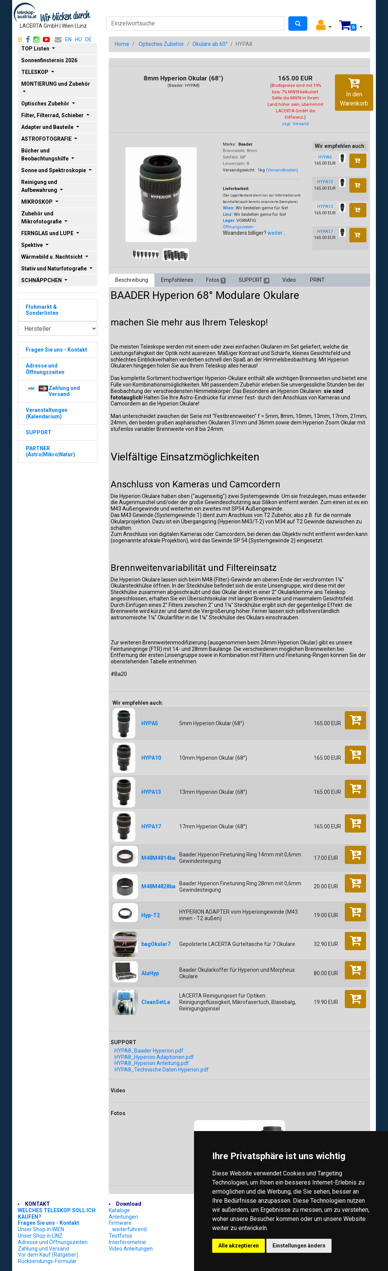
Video (289, 280)
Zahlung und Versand (43, 1249)
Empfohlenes (177, 280)
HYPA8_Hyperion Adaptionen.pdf (154, 1057)
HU (78, 39)
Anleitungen (123, 1217)
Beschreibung (131, 280)
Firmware (120, 1223)
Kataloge (119, 1210)
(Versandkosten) (282, 170)
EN (68, 39)
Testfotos (120, 1236)
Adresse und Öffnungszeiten (53, 1242)
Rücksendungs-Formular (47, 1261)
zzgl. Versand (295, 123)
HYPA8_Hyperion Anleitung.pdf (151, 1063)
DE (88, 39)
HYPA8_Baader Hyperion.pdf (148, 1051)
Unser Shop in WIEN (41, 1229)
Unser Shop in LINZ (40, 1236)
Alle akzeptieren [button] (238, 1246)
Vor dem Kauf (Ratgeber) (48, 1255)
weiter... (277, 233)
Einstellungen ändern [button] (298, 1246)
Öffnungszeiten (238, 227)
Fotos (216, 280)
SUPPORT (254, 280)
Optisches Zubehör (161, 44)
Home (122, 44)
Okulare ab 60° (209, 44)
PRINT (317, 280)
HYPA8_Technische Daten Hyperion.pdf (161, 1070)
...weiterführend (128, 1229)
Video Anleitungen (131, 1249)
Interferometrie (127, 1242)
